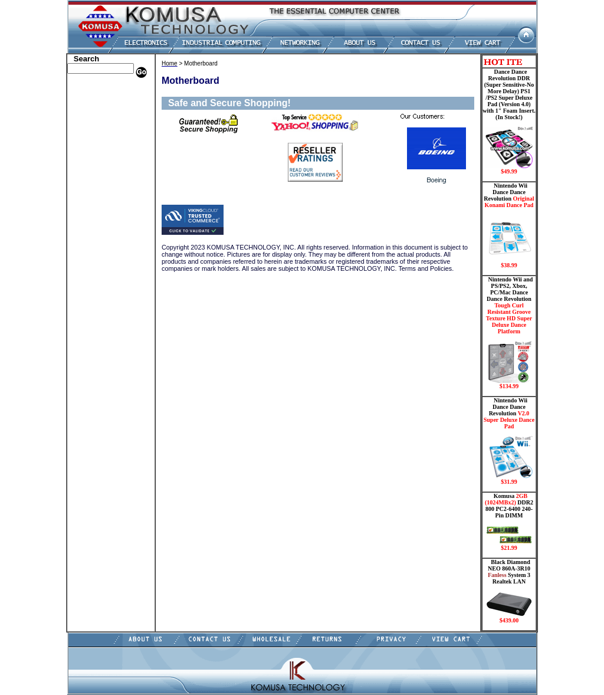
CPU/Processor (93, 126)
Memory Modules (97, 187)
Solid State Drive (96, 258)
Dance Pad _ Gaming (102, 134)
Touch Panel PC (94, 223)
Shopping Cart (92, 294)
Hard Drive (87, 143)
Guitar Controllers (98, 285)
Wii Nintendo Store (99, 241)
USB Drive (86, 267)
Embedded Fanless (98, 170)
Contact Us (87, 303)
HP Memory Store (97, 108)
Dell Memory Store (99, 99)
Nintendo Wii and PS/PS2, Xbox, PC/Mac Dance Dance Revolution (509, 332)
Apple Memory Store (102, 90)
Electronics (87, 161)
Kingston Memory (98, 117)
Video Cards (89, 232)
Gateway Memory (97, 276)
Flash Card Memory (101, 179)
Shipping (83, 249)
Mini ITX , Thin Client (104, 196)
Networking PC (93, 214)
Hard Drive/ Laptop (100, 152)
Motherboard (90, 205)
